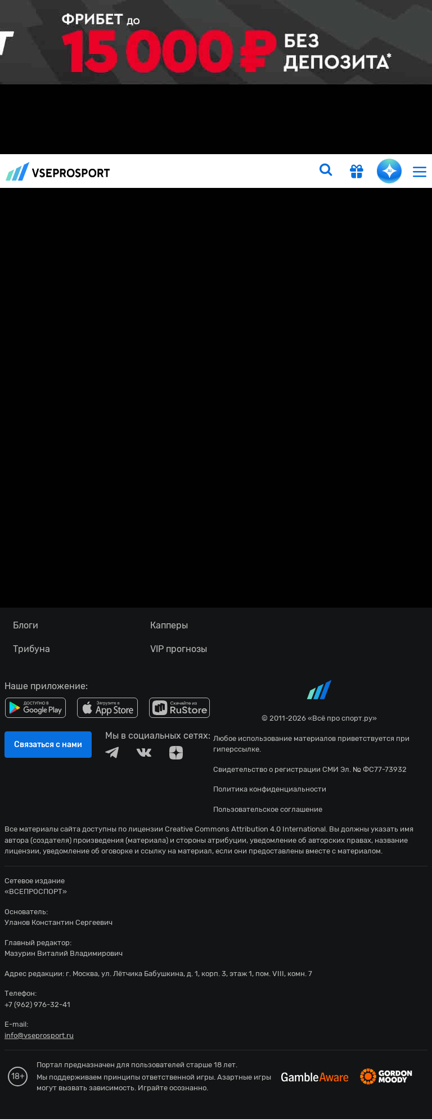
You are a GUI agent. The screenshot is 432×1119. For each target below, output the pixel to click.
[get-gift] (356, 173)
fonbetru (216, 559)
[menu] (419, 171)
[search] (326, 171)
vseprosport (58, 171)
